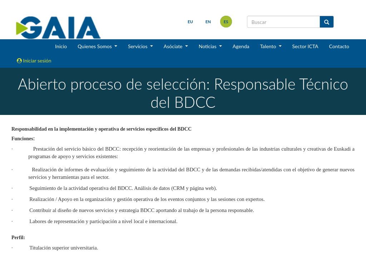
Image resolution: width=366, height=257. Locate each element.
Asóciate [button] (174, 46)
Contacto (339, 46)
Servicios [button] (138, 46)
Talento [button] (268, 46)
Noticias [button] (208, 46)
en (208, 21)
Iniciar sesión (34, 60)
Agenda (241, 46)
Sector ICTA (305, 46)
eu (190, 21)
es (226, 21)
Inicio (61, 46)
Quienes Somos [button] (95, 46)
